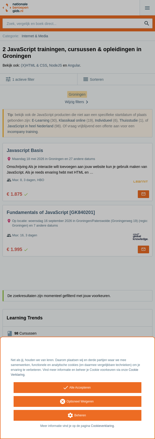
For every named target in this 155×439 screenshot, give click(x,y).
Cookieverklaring (102, 426)
